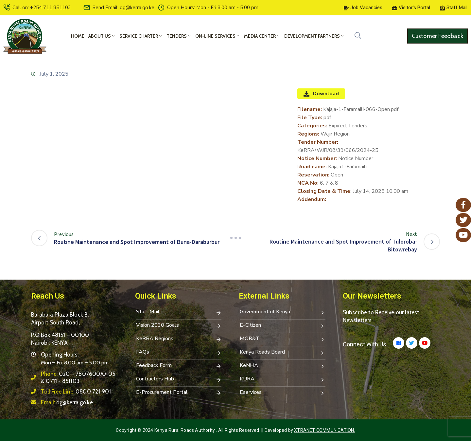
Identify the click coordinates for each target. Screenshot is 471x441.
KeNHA (282, 366)
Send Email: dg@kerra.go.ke (123, 7)
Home (77, 36)
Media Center (262, 36)
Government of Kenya (282, 312)
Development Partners (314, 36)
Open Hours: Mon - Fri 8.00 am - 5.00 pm (212, 7)
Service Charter (141, 36)
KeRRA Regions (179, 339)
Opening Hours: (59, 354)
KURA (282, 379)
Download (321, 93)
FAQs (179, 352)
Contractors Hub (179, 379)
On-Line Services (217, 36)
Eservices (282, 393)
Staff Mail (179, 312)
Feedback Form (179, 366)
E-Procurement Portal (179, 393)
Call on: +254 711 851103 (41, 7)
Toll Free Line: (76, 391)
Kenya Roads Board (282, 352)
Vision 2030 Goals (179, 326)
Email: (67, 402)
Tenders (178, 36)
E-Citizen (282, 326)
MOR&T (282, 339)
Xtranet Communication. (324, 430)
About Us (101, 36)
